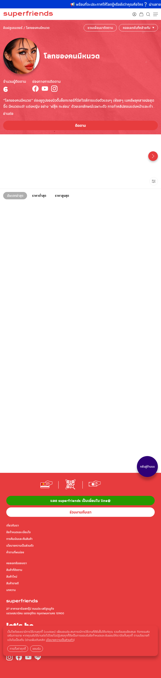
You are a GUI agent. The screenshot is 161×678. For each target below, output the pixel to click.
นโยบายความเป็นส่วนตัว (20, 545)
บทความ (11, 590)
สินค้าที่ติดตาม (14, 570)
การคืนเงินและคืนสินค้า (19, 539)
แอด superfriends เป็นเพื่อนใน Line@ (80, 501)
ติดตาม (80, 125)
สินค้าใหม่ (11, 576)
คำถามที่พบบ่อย (15, 552)
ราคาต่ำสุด (39, 195)
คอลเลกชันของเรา (16, 563)
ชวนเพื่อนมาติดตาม (100, 27)
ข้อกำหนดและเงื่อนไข (18, 532)
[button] (153, 156)
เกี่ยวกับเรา (12, 525)
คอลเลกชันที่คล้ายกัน (136, 27)
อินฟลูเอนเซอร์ (12, 27)
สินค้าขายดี (12, 583)
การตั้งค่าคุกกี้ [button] (18, 648)
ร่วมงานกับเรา (80, 512)
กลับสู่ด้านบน (147, 466)
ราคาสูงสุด (62, 195)
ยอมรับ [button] (36, 648)
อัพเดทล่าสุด (15, 195)
